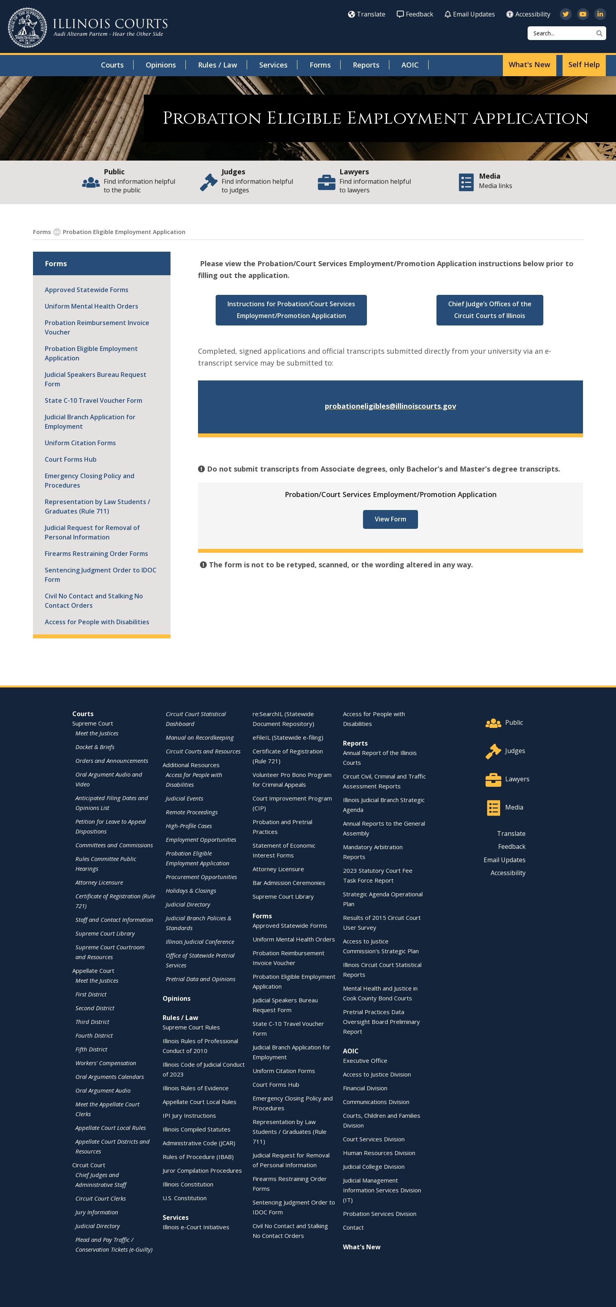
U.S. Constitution (185, 1197)
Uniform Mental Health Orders (91, 306)
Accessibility (528, 14)
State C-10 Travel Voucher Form (93, 400)
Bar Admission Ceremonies (289, 882)
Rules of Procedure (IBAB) (198, 1156)
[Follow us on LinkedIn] (600, 14)
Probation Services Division (379, 1213)
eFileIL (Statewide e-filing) (288, 737)
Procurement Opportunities (201, 876)
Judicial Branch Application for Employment (90, 421)
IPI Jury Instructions (189, 1115)
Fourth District (94, 1035)
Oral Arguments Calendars (109, 1076)
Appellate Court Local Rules (110, 1127)
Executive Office (365, 1060)
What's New (529, 64)
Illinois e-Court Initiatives (196, 1226)
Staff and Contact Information (114, 919)
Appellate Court (93, 970)
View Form (390, 518)
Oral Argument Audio (102, 1090)
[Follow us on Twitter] (566, 14)
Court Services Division (374, 1138)
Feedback (415, 14)
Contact (353, 1227)
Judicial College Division (374, 1166)
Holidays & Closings (191, 890)
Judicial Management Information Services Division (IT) (382, 1189)
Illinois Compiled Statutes (197, 1129)
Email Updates (470, 14)
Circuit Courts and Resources (203, 751)
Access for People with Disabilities (97, 621)
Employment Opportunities (201, 839)
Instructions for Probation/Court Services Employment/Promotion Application (291, 309)
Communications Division (376, 1101)
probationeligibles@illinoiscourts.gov (390, 405)
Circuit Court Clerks (100, 1198)
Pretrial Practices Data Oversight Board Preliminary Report (381, 1021)
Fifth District (91, 1049)
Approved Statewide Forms (86, 289)
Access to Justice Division (377, 1074)
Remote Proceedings (192, 811)
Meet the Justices (96, 733)
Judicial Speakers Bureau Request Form (96, 379)
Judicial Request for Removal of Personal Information (92, 532)
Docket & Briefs (94, 746)
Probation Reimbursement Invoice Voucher (97, 327)
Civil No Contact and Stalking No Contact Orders (94, 600)
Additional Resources (191, 764)
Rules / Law (217, 64)
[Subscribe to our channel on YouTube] (583, 14)
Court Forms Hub (71, 459)
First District (90, 994)
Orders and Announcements (111, 760)
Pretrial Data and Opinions (200, 978)
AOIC (410, 64)
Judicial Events (184, 798)
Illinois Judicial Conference (200, 941)
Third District (92, 1021)
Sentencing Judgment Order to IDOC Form (100, 574)
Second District (94, 1007)
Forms (320, 64)
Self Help (584, 64)
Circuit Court (88, 1164)
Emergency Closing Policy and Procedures (89, 480)
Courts (112, 64)
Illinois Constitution (188, 1184)
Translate (366, 14)
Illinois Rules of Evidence (196, 1087)
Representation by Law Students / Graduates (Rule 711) (97, 506)
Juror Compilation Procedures (202, 1170)
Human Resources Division (379, 1152)
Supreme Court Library (105, 933)
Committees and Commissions (114, 844)
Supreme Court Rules (191, 1027)
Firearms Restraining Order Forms (96, 553)
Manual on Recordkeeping (200, 737)
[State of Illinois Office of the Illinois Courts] (87, 27)
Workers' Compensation (105, 1062)
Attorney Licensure (99, 882)
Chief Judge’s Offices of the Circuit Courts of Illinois (490, 309)
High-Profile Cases (189, 825)
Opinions (161, 64)
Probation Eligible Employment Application (91, 353)
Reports (366, 64)
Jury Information (96, 1212)
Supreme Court (92, 723)
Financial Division (365, 1087)
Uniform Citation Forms (80, 442)
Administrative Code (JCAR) (199, 1142)
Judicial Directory (97, 1225)
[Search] (567, 33)
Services (273, 64)
